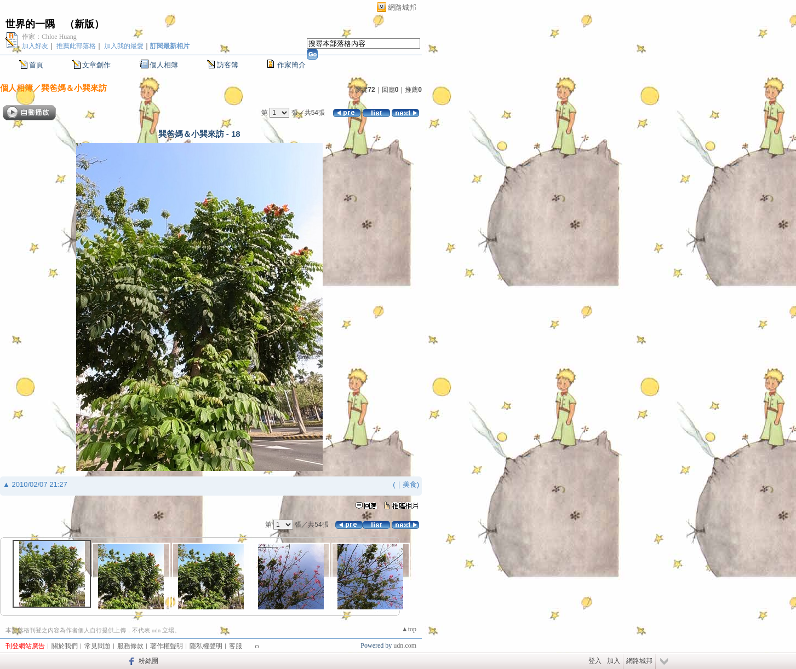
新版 (84, 24)
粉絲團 (148, 661)
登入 (595, 661)
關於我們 (64, 646)
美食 (410, 484)
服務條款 (130, 646)
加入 (613, 661)
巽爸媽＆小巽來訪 (74, 87)
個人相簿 (164, 65)
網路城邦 (402, 7)
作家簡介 (291, 65)
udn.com (404, 645)
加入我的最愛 (124, 46)
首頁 (36, 65)
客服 (235, 646)
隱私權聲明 (206, 646)
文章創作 (96, 65)
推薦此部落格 (76, 46)
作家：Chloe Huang (49, 36)
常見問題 (97, 646)
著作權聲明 (166, 646)
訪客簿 (227, 65)
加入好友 (35, 46)
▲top (409, 629)
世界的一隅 (30, 24)
